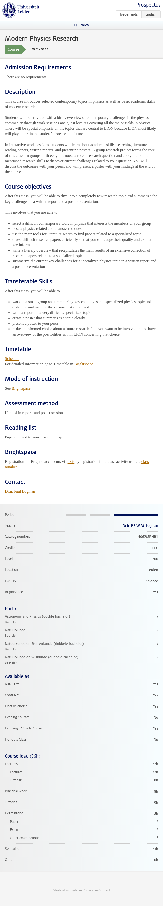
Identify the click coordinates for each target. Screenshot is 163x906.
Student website (65, 890)
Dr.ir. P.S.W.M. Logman (140, 525)
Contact (104, 890)
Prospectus (148, 5)
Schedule (12, 358)
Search (84, 25)
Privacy (88, 890)
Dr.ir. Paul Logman (20, 491)
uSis (71, 461)
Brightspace (83, 364)
